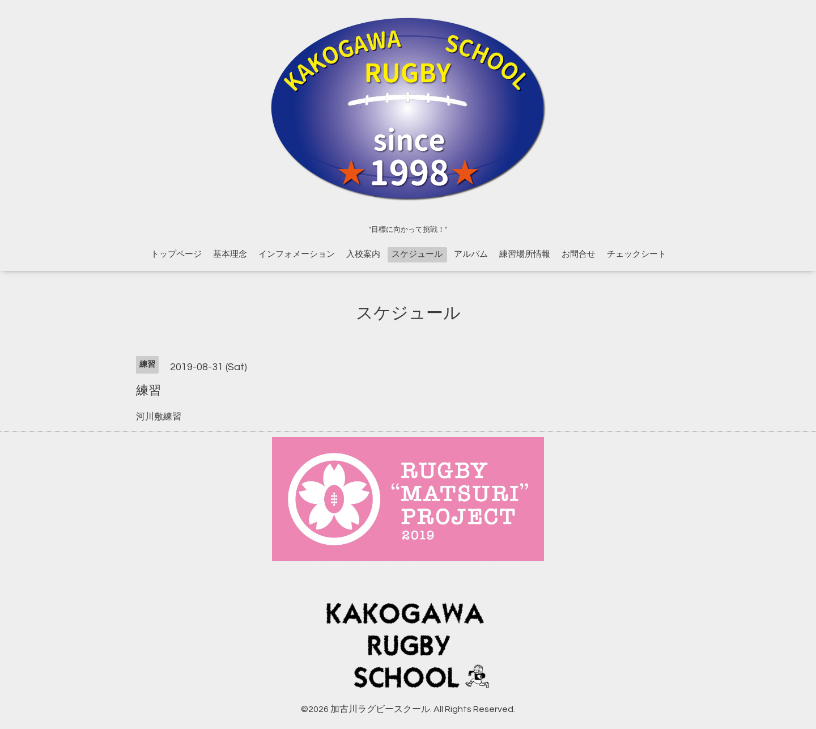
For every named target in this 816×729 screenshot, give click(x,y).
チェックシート (636, 254)
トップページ (176, 254)
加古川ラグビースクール (380, 709)
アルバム (471, 254)
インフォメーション (296, 254)
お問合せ (579, 254)
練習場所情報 (524, 254)
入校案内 (363, 254)
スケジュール (417, 254)
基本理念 (230, 254)
